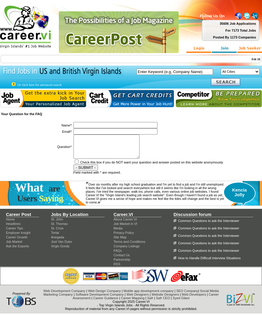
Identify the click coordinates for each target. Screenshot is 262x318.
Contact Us (122, 259)
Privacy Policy (124, 237)
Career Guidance (105, 302)
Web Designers (137, 299)
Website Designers (165, 299)
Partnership (122, 264)
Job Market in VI (125, 228)
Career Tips (14, 232)
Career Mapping (133, 302)
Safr (150, 302)
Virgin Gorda (60, 250)
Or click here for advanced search (39, 85)
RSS (117, 268)
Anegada (57, 241)
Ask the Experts (17, 250)
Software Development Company (100, 299)
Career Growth (16, 241)
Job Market (14, 246)
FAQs (118, 255)
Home (10, 224)
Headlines (13, 228)
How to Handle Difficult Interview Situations (209, 262)
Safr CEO (163, 302)
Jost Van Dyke (61, 246)
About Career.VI (125, 224)
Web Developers (194, 299)
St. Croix (57, 232)
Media (118, 232)
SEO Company (187, 295)
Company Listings (127, 250)
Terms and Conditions (129, 246)
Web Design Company (104, 295)
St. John (57, 224)
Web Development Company (64, 295)
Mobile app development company (148, 295)
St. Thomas (59, 228)
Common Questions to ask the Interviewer (208, 225)
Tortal (55, 237)
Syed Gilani (181, 302)
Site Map (120, 241)
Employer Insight (18, 237)
